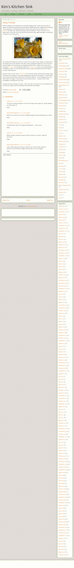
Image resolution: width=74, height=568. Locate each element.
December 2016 (63, 250)
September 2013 (63, 340)
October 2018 (62, 222)
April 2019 (61, 220)
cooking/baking (63, 66)
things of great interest (65, 59)
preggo (61, 116)
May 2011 (61, 415)
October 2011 (62, 401)
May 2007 (61, 546)
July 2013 (61, 346)
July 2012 (61, 376)
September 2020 (63, 211)
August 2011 (62, 406)
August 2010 (62, 439)
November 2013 (63, 335)
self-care (61, 155)
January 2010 (62, 458)
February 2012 (62, 390)
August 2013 (62, 343)
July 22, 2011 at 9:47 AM (16, 132)
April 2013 (61, 351)
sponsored (61, 138)
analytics (61, 174)
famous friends (63, 82)
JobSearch (61, 105)
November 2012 (63, 365)
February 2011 (62, 423)
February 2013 (62, 357)
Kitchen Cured (22, 73)
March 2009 (62, 486)
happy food (62, 97)
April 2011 (61, 417)
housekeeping (62, 141)
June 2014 (61, 318)
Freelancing (21, 14)
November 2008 (63, 497)
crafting (61, 144)
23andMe (61, 180)
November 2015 (63, 283)
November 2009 (63, 464)
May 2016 (61, 266)
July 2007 (61, 541)
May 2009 (61, 480)
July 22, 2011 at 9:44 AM (23, 112)
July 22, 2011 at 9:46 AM (23, 122)
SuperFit (61, 149)
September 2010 (63, 436)
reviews (61, 108)
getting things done (64, 85)
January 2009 (62, 491)
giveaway (61, 119)
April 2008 (61, 516)
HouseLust (61, 74)
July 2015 (61, 294)
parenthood (62, 122)
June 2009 (61, 478)
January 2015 (62, 302)
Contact (29, 14)
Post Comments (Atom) (31, 206)
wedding (61, 111)
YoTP (60, 195)
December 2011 (63, 395)
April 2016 (61, 269)
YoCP (60, 125)
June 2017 (61, 233)
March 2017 (62, 242)
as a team (10, 67)
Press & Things (38, 14)
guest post (61, 177)
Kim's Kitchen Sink (17, 6)
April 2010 (61, 450)
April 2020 (61, 214)
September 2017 (63, 231)
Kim (61, 22)
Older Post (50, 200)
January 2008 (62, 524)
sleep (60, 163)
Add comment (7, 155)
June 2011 (61, 412)
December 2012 (63, 362)
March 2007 (62, 552)
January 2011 (62, 425)
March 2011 (62, 420)
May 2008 (61, 513)
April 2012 (61, 384)
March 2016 (62, 272)
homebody (9, 92)
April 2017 (61, 239)
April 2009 (61, 483)
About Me (13, 14)
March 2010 (62, 453)
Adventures (62, 94)
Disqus (60, 158)
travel (60, 197)
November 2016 (63, 253)
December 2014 (63, 305)
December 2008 (63, 494)
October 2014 (62, 310)
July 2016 (61, 261)
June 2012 (61, 379)
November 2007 (63, 530)
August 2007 (62, 538)
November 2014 (63, 308)
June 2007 (61, 543)
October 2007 (62, 532)
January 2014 (62, 332)
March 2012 (62, 387)
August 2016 (62, 258)
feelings (61, 152)
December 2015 (63, 280)
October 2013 (62, 338)
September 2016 (63, 255)
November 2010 (63, 431)
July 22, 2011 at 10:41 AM (23, 144)
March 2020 (62, 217)
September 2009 (63, 469)
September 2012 (63, 371)
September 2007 (63, 535)
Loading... (61, 51)
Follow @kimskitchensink (63, 42)
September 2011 (63, 404)
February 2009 (62, 489)
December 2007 (63, 527)
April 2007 (61, 549)
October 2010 (62, 434)
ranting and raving (63, 68)
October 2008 (62, 500)
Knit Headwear (62, 160)
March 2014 (62, 327)
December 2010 (63, 428)
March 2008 (62, 519)
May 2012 (61, 382)
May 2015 (61, 299)
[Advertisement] (13, 212)
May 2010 (61, 447)
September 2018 (63, 225)
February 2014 (62, 329)
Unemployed (62, 103)
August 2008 (62, 505)
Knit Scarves (62, 182)
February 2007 (62, 554)
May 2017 (61, 236)
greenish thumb (63, 79)
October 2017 (62, 228)
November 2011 (63, 398)
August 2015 (62, 291)
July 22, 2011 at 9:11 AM (16, 101)
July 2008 (61, 508)
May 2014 (61, 321)
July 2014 (61, 316)
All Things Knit (62, 114)
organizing (15, 92)
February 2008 (62, 522)
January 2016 (62, 277)
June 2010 (61, 445)
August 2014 (62, 313)
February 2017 (62, 244)
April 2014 (61, 324)
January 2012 (62, 393)
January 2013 (62, 360)
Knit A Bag (61, 166)
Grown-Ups (62, 71)
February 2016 (62, 275)
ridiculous (61, 147)
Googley (61, 92)
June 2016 (61, 264)
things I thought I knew (65, 185)
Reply (8, 107)
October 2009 (62, 467)
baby (60, 127)
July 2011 (61, 409)
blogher (61, 136)
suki (8, 101)
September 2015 (63, 288)
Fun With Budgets (63, 100)
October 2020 (62, 209)
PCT (60, 133)
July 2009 (61, 475)
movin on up (62, 130)
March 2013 (62, 354)
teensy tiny (33, 67)
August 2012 (62, 373)
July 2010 (61, 442)
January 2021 (62, 206)
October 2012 (62, 368)
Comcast (61, 171)
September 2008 (63, 502)
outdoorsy (61, 192)
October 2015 (62, 286)
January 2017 (62, 247)
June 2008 (61, 511)
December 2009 (63, 461)
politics (60, 89)
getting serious (63, 189)
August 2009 (62, 472)
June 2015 (61, 297)
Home (5, 14)
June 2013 (61, 349)
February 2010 (62, 456)
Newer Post (6, 200)
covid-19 (61, 168)
